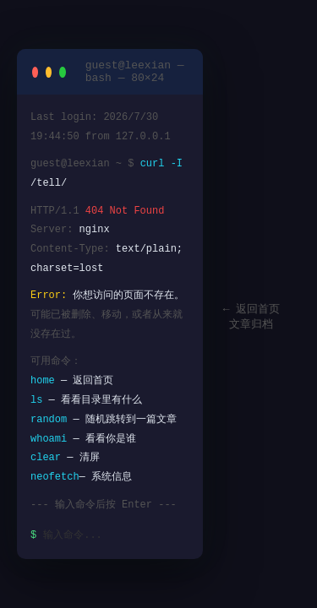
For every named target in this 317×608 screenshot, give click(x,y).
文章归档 (251, 324)
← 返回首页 (252, 309)
